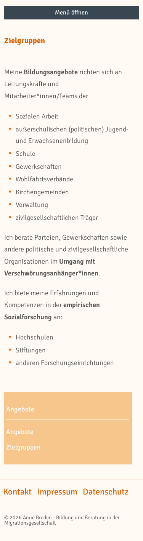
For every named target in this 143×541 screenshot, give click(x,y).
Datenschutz (106, 492)
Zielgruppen (23, 447)
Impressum (57, 492)
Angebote (20, 432)
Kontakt (17, 492)
